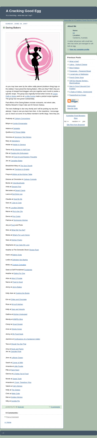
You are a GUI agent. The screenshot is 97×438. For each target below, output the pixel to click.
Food (13, 225)
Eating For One (19, 273)
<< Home (7, 422)
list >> (66, 121)
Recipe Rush (34, 250)
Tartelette (16, 128)
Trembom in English (22, 169)
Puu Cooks (16, 216)
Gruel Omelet (18, 324)
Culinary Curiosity (30, 179)
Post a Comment (12, 417)
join (84, 121)
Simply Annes (17, 329)
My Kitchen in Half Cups (21, 150)
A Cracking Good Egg (23, 11)
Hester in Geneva (19, 145)
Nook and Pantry (17, 349)
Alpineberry (16, 141)
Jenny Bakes (17, 287)
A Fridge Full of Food (21, 374)
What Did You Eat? (18, 230)
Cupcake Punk (15, 351)
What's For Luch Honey (21, 235)
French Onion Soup (76, 77)
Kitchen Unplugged (20, 314)
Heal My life (18, 199)
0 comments (55, 407)
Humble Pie (15, 401)
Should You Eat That (18, 344)
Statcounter (71, 106)
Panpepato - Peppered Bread (80, 71)
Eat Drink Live (17, 194)
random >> (76, 121)
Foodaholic (28, 270)
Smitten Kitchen (17, 397)
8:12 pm (21, 407)
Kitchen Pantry (16, 240)
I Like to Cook (16, 203)
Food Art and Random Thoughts (25, 157)
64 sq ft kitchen (17, 304)
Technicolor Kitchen (20, 220)
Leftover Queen (17, 358)
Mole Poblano (74, 68)
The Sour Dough (26, 166)
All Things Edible (19, 132)
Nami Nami (15, 370)
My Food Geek (17, 334)
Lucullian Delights (16, 208)
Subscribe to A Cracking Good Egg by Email (80, 20)
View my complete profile (79, 49)
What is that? (74, 61)
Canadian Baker (16, 161)
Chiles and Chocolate (19, 299)
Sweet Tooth (17, 379)
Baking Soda (17, 255)
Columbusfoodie (19, 183)
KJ (74, 33)
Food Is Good (18, 282)
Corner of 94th (17, 363)
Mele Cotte (16, 394)
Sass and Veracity (18, 309)
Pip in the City (18, 211)
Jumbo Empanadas (20, 123)
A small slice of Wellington (78, 74)
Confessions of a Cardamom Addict (27, 339)
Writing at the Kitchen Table (22, 174)
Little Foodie (18, 366)
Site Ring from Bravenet (76, 125)
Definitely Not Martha (20, 260)
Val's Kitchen (17, 386)
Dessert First (16, 187)
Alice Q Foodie (16, 278)
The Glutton (16, 390)
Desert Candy (20, 190)
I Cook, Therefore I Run (22, 382)
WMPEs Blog (18, 319)
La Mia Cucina (30, 96)
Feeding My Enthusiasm (19, 153)
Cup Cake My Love (22, 245)
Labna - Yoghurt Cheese (78, 65)
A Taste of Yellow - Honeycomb (80, 92)
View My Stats (72, 108)
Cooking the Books (22, 293)
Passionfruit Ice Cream (77, 95)
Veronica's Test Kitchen (22, 137)
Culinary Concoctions (22, 118)
